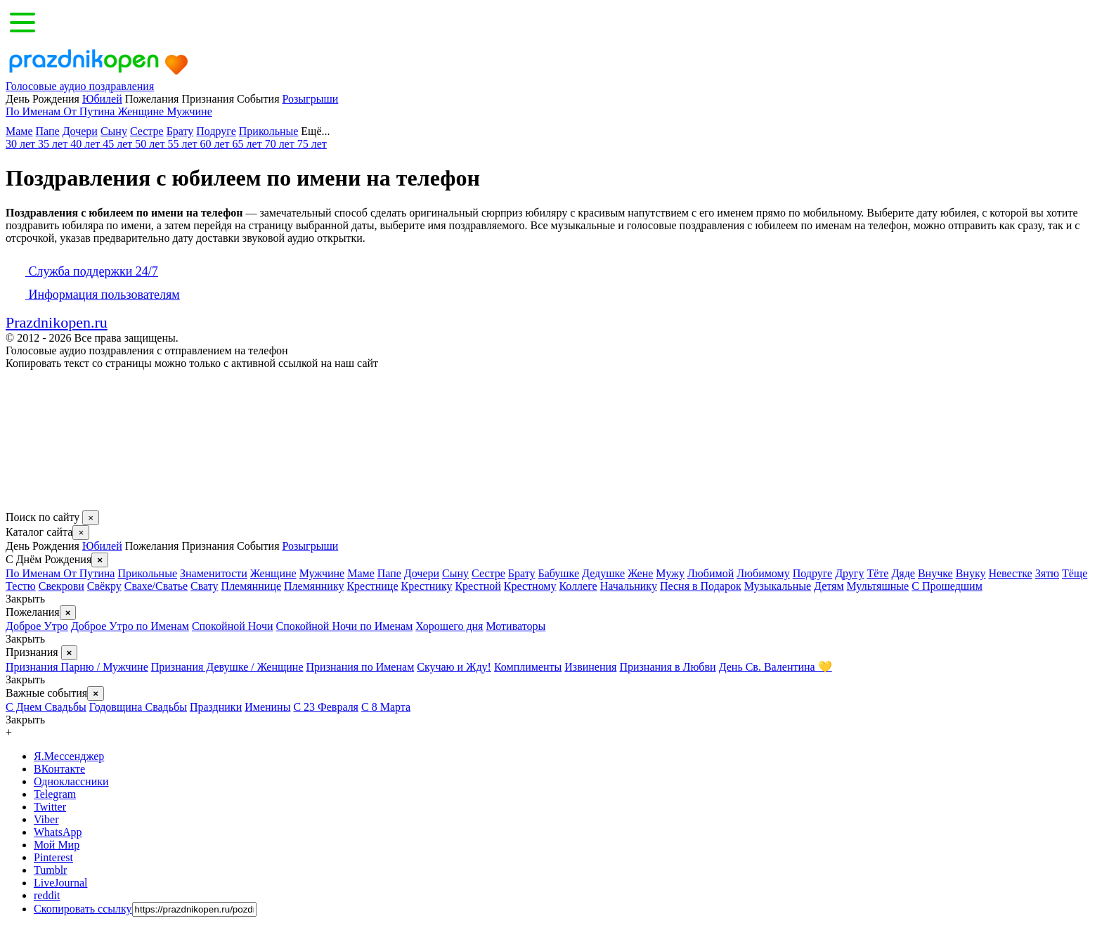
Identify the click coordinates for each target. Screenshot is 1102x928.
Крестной (477, 586)
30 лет (22, 144)
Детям (828, 586)
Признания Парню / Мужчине (77, 667)
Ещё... (325, 131)
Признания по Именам (360, 667)
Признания (207, 546)
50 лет (151, 144)
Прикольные (269, 131)
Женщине (142, 111)
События (258, 546)
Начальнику (628, 586)
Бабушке (558, 573)
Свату (204, 586)
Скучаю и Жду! (454, 667)
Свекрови (61, 586)
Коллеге (578, 586)
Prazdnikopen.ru (57, 322)
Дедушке (603, 573)
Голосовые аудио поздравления (80, 86)
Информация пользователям (93, 295)
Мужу (670, 573)
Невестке (1010, 573)
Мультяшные (878, 586)
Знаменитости (213, 573)
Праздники (216, 707)
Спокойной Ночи (232, 626)
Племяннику (314, 586)
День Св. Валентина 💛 (775, 667)
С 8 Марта (385, 707)
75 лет (312, 144)
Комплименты (528, 667)
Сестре (147, 131)
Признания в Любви (667, 667)
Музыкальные (777, 586)
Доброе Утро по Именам (130, 626)
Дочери (80, 131)
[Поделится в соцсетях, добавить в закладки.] (20, 504)
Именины (267, 707)
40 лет (86, 144)
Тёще (1074, 573)
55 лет (183, 144)
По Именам (34, 111)
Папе (48, 131)
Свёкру (104, 586)
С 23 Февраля (325, 707)
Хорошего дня (449, 626)
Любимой (710, 573)
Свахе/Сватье (156, 586)
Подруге (215, 131)
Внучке (935, 573)
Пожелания (152, 546)
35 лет (54, 144)
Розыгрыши (311, 99)
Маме (19, 131)
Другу (849, 573)
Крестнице (372, 586)
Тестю (21, 586)
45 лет (119, 144)
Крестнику (426, 586)
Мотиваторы (515, 626)
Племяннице (251, 586)
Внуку (971, 573)
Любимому (763, 573)
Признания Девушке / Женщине (227, 667)
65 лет (249, 144)
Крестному (530, 586)
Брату (180, 131)
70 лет (281, 144)
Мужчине (189, 111)
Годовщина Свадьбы (138, 707)
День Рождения (42, 546)
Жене (640, 573)
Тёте (877, 573)
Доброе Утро (37, 626)
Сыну (114, 131)
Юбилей (102, 99)
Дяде (903, 573)
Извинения (590, 667)
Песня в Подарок (700, 586)
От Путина (90, 111)
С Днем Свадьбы (46, 707)
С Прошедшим (947, 586)
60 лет (216, 144)
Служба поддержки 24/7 (82, 271)
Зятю (1047, 573)
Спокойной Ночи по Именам (344, 626)
